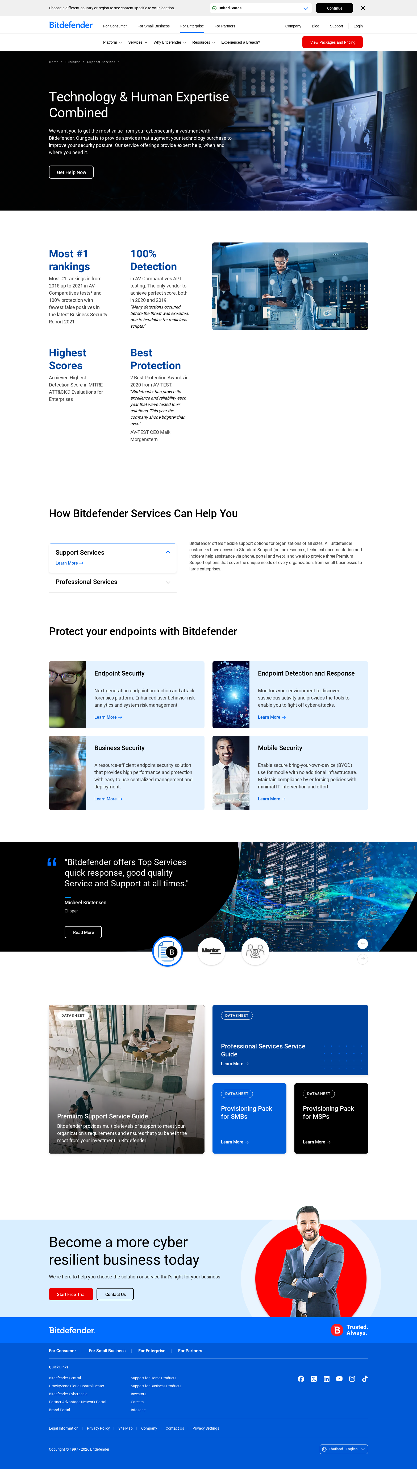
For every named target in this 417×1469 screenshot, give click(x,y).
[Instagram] (352, 1379)
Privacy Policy (98, 1428)
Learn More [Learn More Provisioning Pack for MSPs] (331, 1118)
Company (149, 1428)
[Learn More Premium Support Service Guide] (127, 1079)
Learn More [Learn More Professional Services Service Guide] (290, 1040)
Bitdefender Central (65, 1378)
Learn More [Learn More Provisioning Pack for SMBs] (249, 1118)
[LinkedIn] (326, 1379)
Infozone (138, 1410)
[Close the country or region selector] (363, 8)
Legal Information (63, 1428)
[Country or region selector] (261, 8)
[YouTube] (339, 1379)
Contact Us (175, 1428)
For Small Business (107, 1350)
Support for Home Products (153, 1378)
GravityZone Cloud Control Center (76, 1386)
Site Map (125, 1428)
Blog (315, 26)
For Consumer (62, 1350)
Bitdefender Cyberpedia (68, 1394)
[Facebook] (301, 1379)
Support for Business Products (156, 1386)
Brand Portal (59, 1410)
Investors (138, 1394)
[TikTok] (365, 1379)
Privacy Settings (206, 1428)
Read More (127, 694)
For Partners (190, 1350)
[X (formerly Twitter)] (314, 1379)
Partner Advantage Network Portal (77, 1402)
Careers (137, 1402)
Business (73, 62)
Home (54, 62)
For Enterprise (151, 1350)
